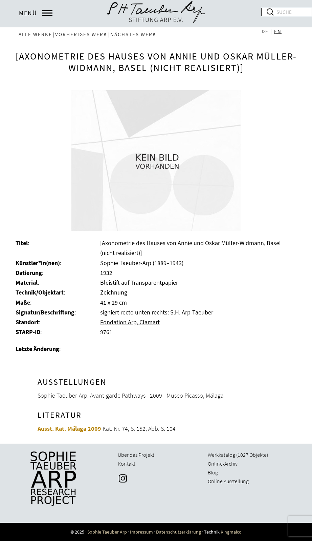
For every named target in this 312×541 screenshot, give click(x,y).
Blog (213, 472)
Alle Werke (35, 34)
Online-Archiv (223, 463)
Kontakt (126, 463)
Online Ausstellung (228, 481)
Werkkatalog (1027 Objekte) (238, 454)
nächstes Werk (133, 34)
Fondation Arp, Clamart (130, 322)
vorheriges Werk (81, 34)
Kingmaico (231, 532)
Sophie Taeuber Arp (107, 532)
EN (278, 31)
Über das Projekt (136, 454)
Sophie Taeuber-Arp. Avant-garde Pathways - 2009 (100, 395)
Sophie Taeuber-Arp (156, 13)
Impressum (141, 532)
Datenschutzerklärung (178, 532)
